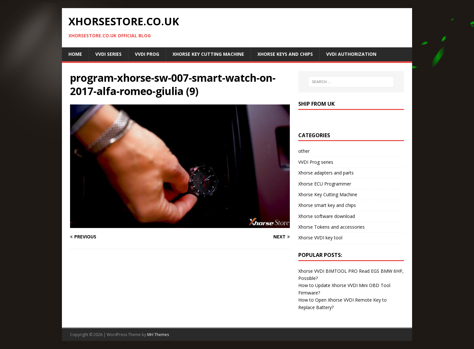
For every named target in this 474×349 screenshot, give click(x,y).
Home (75, 54)
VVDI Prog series (315, 162)
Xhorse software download (326, 216)
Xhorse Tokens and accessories (331, 227)
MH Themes (158, 334)
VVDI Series (108, 54)
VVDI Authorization (351, 54)
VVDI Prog (147, 54)
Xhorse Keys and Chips (285, 54)
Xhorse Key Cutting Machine (208, 54)
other (304, 151)
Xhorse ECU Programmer (324, 184)
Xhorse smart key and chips (327, 205)
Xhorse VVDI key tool (320, 238)
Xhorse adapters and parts (326, 173)
